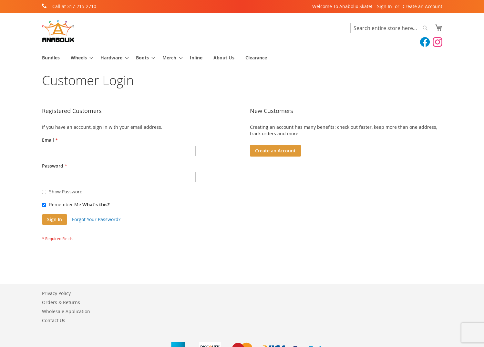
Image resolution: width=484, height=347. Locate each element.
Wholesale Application (66, 311)
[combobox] (390, 28)
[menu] (242, 57)
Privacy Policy (56, 293)
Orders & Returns (61, 302)
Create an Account (422, 6)
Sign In (384, 6)
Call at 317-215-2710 (74, 6)
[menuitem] (51, 57)
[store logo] (58, 31)
